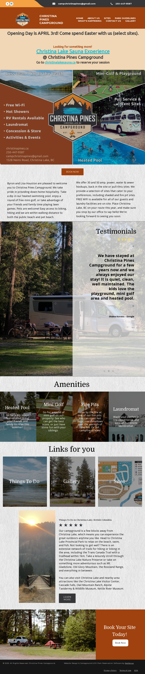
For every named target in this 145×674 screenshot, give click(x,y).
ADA (136, 670)
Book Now (120, 643)
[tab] (104, 371)
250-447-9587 (123, 3)
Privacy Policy (110, 670)
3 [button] (113, 371)
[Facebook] (7, 3)
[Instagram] (11, 3)
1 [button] (104, 371)
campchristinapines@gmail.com (77, 3)
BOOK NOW (72, 172)
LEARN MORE (67, 598)
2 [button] (108, 371)
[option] (109, 303)
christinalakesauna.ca (60, 62)
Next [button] (132, 305)
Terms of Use (125, 670)
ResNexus (129, 663)
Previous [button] (85, 305)
